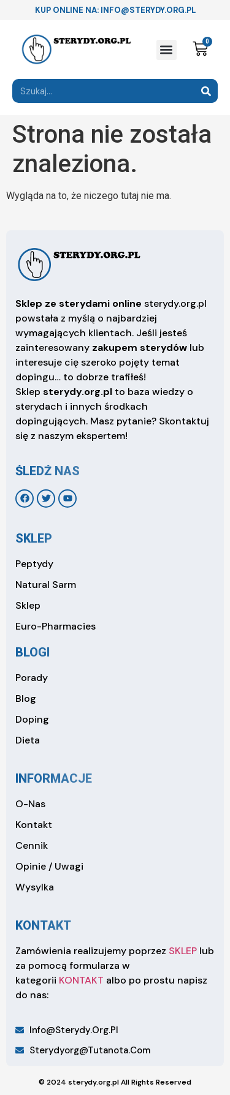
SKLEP (183, 950)
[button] (166, 50)
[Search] (206, 91)
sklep (33, 538)
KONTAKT (81, 980)
